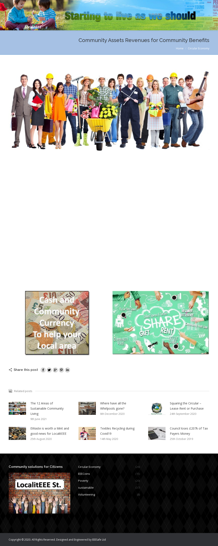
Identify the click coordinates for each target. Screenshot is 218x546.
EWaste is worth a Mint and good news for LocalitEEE (49, 431)
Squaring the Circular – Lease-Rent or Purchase (187, 405)
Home (180, 48)
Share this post (26, 370)
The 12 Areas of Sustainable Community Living (47, 408)
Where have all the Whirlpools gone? (113, 405)
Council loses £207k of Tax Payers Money (189, 431)
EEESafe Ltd (99, 539)
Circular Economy (198, 48)
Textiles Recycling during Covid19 (117, 431)
